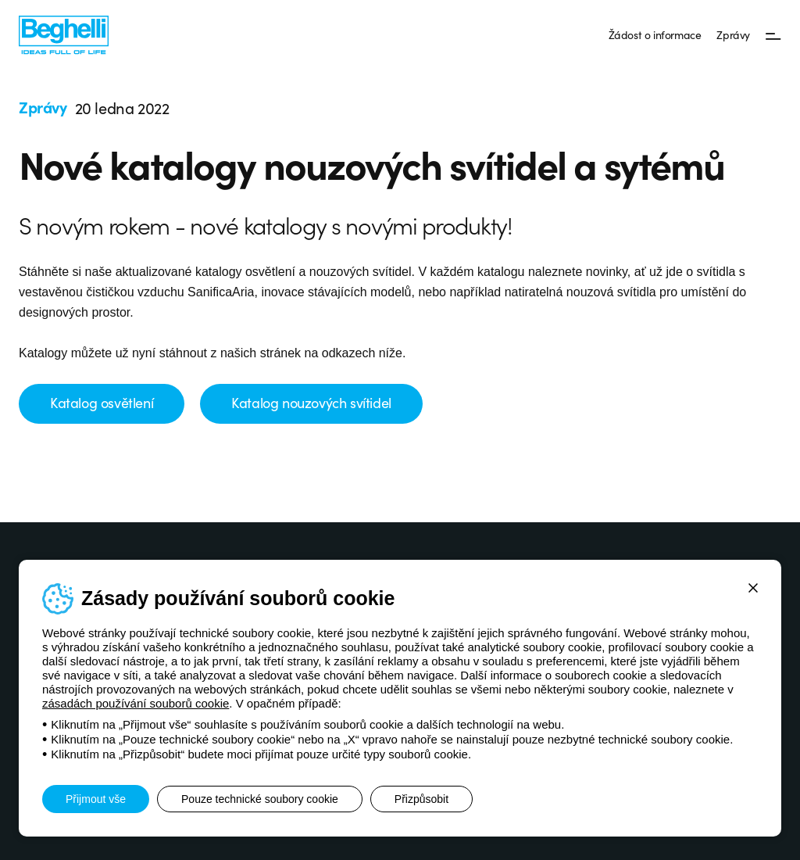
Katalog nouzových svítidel (311, 402)
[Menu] (773, 35)
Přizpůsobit (421, 799)
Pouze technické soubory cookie (259, 799)
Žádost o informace (655, 34)
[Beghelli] (64, 34)
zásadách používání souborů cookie (135, 703)
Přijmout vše (96, 799)
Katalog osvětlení (101, 402)
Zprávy (733, 34)
